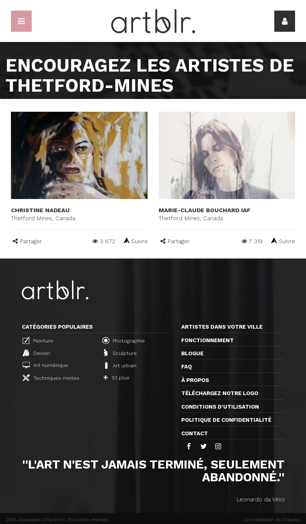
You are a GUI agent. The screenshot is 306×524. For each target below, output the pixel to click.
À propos (195, 380)
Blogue (192, 353)
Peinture (38, 340)
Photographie (123, 340)
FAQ (186, 366)
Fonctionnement (207, 340)
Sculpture (120, 352)
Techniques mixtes (51, 377)
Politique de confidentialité (226, 420)
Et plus (116, 377)
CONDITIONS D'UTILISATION (220, 406)
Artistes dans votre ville (222, 327)
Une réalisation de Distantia (272, 519)
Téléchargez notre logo (219, 393)
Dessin (36, 352)
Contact (194, 433)
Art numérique (45, 365)
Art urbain (120, 365)
